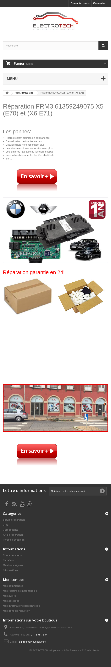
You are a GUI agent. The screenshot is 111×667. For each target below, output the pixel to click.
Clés (5, 524)
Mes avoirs (9, 595)
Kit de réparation (13, 534)
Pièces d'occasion (14, 539)
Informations (10, 570)
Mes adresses (11, 600)
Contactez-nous (80, 3)
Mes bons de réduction (16, 610)
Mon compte (13, 579)
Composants (10, 529)
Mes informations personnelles (21, 605)
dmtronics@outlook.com (32, 641)
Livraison (8, 560)
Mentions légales (13, 565)
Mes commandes (13, 585)
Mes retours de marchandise (20, 590)
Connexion (99, 3)
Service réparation (14, 519)
